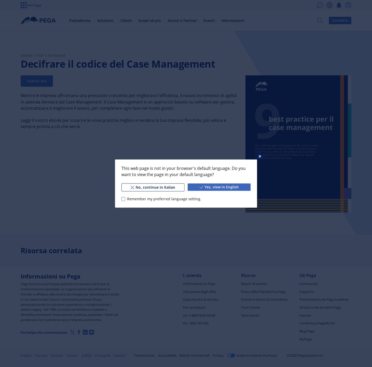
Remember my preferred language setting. (164, 198)
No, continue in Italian (152, 187)
